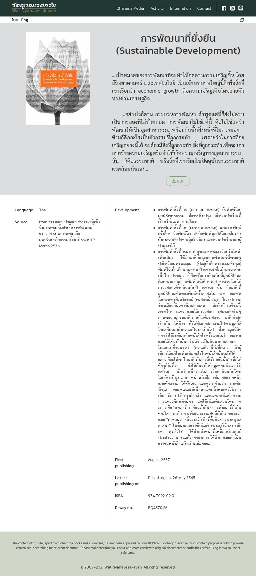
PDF (178, 181)
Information (180, 8)
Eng (24, 20)
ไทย (15, 20)
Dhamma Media (130, 8)
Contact (204, 8)
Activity (157, 8)
